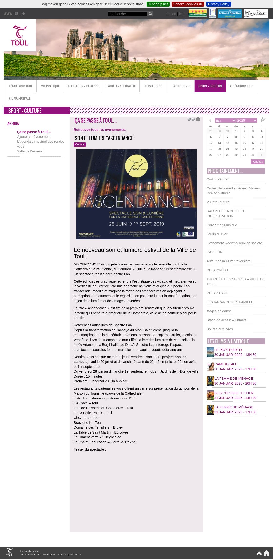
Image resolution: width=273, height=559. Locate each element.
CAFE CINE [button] (216, 252)
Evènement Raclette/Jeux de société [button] (234, 243)
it (184, 14)
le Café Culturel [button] (218, 202)
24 (253, 148)
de (168, 14)
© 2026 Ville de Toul (29, 551)
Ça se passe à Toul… (34, 132)
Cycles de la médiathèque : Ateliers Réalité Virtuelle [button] (233, 190)
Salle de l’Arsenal (30, 151)
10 (253, 136)
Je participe (153, 85)
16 (244, 143)
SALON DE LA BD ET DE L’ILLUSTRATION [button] (226, 213)
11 (261, 136)
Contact (45, 554)
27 (219, 154)
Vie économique (241, 85)
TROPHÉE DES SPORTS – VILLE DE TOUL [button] (236, 281)
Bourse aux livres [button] (220, 329)
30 (219, 131)
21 (227, 148)
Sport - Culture (210, 85)
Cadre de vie (181, 85)
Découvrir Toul (21, 85)
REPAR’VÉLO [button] (217, 270)
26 (210, 154)
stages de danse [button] (219, 311)
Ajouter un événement (34, 137)
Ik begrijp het (158, 4)
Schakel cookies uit (187, 4)
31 (227, 131)
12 (210, 143)
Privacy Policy (218, 4)
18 (261, 143)
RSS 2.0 (55, 554)
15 (236, 143)
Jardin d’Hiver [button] (217, 234)
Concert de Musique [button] (222, 225)
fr (180, 14)
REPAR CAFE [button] (217, 293)
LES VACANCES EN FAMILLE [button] (230, 302)
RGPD (64, 554)
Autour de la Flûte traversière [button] (229, 261)
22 (236, 148)
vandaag (258, 161)
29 (210, 131)
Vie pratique (50, 85)
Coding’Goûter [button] (218, 179)
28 (227, 154)
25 (261, 148)
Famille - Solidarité (121, 85)
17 (253, 143)
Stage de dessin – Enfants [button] (226, 320)
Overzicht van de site (30, 554)
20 (219, 148)
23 (244, 148)
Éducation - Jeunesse (83, 85)
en (174, 14)
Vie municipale (19, 98)
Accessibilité (75, 554)
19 (210, 148)
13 (219, 143)
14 (227, 143)
